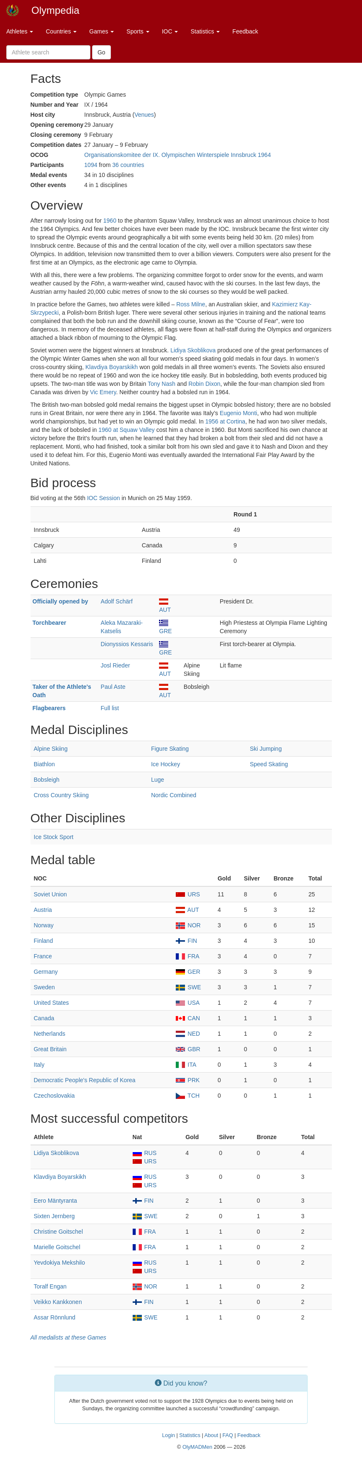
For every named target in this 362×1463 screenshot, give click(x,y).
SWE (188, 987)
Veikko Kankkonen (58, 1302)
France (43, 956)
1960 (109, 220)
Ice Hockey (165, 764)
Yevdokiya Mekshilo (59, 1262)
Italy (39, 1064)
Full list (110, 708)
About (211, 1435)
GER (188, 971)
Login (168, 1435)
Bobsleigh (47, 779)
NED (188, 1033)
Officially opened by (60, 601)
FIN (186, 940)
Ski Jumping (266, 748)
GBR (188, 1049)
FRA (187, 956)
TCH (187, 1095)
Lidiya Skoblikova (193, 350)
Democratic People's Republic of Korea (85, 1080)
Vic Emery (103, 392)
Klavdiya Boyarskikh (111, 367)
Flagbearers (49, 708)
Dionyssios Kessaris (127, 644)
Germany (46, 971)
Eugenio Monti (238, 413)
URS (188, 894)
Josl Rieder (115, 665)
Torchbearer (50, 622)
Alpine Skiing (51, 748)
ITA (186, 1064)
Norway (44, 925)
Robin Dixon (204, 383)
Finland (43, 940)
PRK (188, 1080)
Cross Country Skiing (61, 795)
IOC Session (103, 498)
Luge (157, 779)
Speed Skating (269, 764)
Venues (144, 114)
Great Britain (50, 1049)
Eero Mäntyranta (55, 1200)
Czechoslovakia (54, 1095)
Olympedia (55, 10)
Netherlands (50, 1033)
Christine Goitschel (58, 1231)
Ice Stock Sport (54, 837)
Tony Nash (161, 383)
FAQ (227, 1435)
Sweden (44, 987)
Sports (137, 31)
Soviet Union (50, 894)
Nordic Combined (173, 795)
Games (101, 31)
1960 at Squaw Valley (126, 429)
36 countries (128, 165)
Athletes (19, 31)
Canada (44, 1018)
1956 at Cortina (225, 421)
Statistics (205, 31)
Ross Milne (190, 304)
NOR (188, 925)
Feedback (245, 31)
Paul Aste (113, 686)
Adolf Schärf (117, 601)
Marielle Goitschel (57, 1247)
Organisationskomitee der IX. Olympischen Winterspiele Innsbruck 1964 (177, 154)
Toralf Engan (50, 1286)
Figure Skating (170, 748)
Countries (61, 31)
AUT (187, 909)
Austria (43, 909)
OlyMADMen (197, 1447)
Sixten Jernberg (54, 1216)
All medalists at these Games (68, 1337)
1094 (90, 165)
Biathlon (44, 764)
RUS (145, 1153)
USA (188, 1002)
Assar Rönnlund (55, 1317)
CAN (188, 1018)
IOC (170, 31)
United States (51, 1002)
